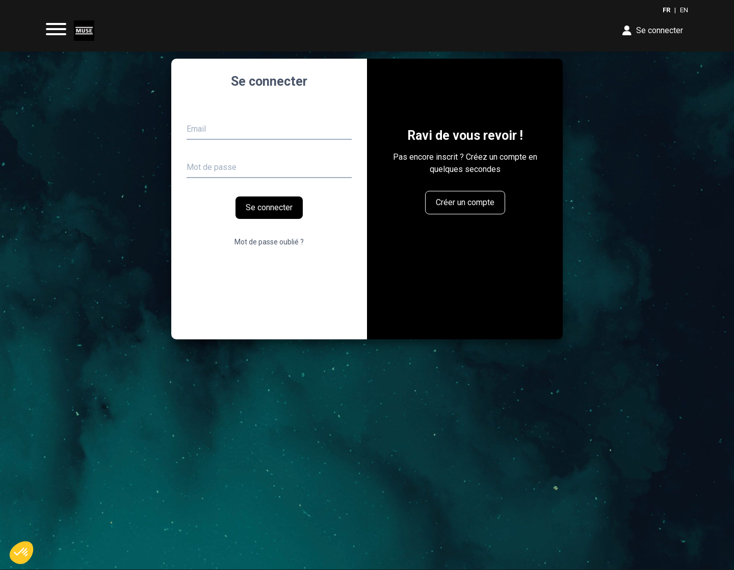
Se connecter (269, 207)
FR (666, 10)
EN (684, 10)
